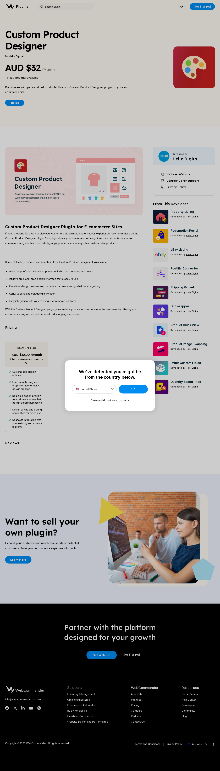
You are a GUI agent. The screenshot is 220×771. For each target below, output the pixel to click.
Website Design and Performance (87, 721)
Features (136, 699)
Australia (195, 744)
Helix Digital (16, 56)
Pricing (135, 705)
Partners (136, 716)
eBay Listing (179, 249)
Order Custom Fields (185, 363)
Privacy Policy (174, 744)
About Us (136, 694)
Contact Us (138, 721)
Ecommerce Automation (81, 705)
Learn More (18, 559)
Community (188, 710)
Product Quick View (184, 325)
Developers (189, 705)
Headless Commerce (80, 716)
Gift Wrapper (179, 306)
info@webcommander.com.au (23, 699)
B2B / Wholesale (77, 710)
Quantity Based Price (185, 382)
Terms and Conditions (148, 744)
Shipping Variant (182, 287)
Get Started (202, 6)
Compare (136, 710)
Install (14, 102)
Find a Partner (190, 694)
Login (181, 6)
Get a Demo (102, 655)
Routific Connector (184, 268)
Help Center (189, 699)
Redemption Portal (184, 230)
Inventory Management (81, 694)
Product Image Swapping (188, 344)
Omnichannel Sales (78, 699)
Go (133, 389)
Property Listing (182, 211)
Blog (184, 716)
